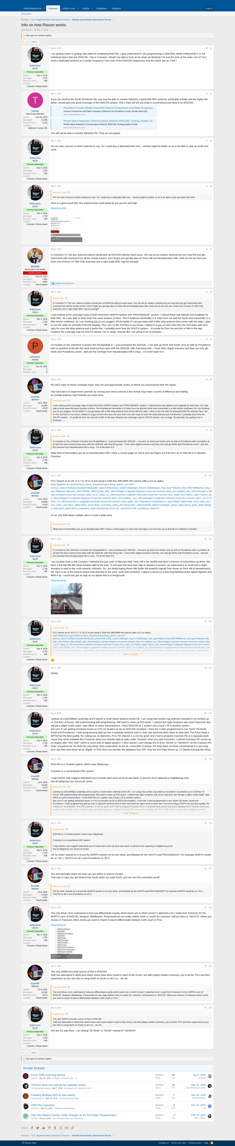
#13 (210, 668)
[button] (44, 8)
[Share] (207, 48)
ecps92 (35, 396)
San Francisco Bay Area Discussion (68, 1118)
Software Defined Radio (62, 1078)
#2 (211, 94)
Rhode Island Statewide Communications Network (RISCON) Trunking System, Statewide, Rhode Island (120, 120)
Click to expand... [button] (131, 654)
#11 (210, 539)
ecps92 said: (59, 628)
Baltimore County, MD (37, 128)
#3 (211, 141)
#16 (210, 823)
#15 (210, 759)
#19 (210, 966)
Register (116, 8)
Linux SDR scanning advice (48, 1075)
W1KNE (35, 266)
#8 (211, 379)
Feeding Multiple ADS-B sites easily (53, 1095)
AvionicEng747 (37, 1098)
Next (33, 41)
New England (41, 284)
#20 (210, 1008)
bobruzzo (28, 30)
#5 (211, 249)
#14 (210, 713)
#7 (211, 339)
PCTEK (34, 1118)
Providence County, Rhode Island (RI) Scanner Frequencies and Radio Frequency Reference (113, 107)
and (64, 283)
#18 (210, 907)
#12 (210, 621)
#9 (211, 430)
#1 (211, 48)
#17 (210, 868)
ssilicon (34, 1078)
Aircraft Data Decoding (69, 1098)
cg (205, 1108)
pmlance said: (59, 436)
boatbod (202, 1078)
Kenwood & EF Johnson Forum (77, 1088)
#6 (211, 292)
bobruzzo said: (60, 192)
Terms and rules (178, 1143)
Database (101, 8)
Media (85, 8)
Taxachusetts (41, 411)
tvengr (35, 111)
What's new (69, 8)
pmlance (35, 356)
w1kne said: (58, 298)
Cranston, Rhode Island (37, 86)
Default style (29, 1143)
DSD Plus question (43, 1105)
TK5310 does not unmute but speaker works (58, 1085)
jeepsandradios (199, 1098)
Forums (53, 8)
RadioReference (32, 8)
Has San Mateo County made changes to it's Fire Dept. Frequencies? (74, 1115)
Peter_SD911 (200, 1118)
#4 (211, 186)
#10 (210, 475)
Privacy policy (195, 1143)
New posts (26, 14)
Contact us (164, 1143)
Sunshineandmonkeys (40, 1088)
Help (206, 1143)
